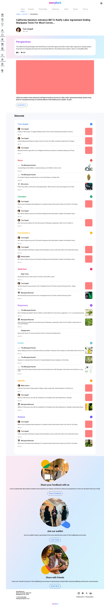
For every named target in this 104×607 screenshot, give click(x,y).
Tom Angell (34, 14)
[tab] (23, 9)
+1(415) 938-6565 (22, 601)
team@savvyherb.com (23, 602)
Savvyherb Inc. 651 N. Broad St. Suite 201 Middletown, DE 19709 (24, 597)
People (25, 14)
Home (19, 14)
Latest (23, 9)
